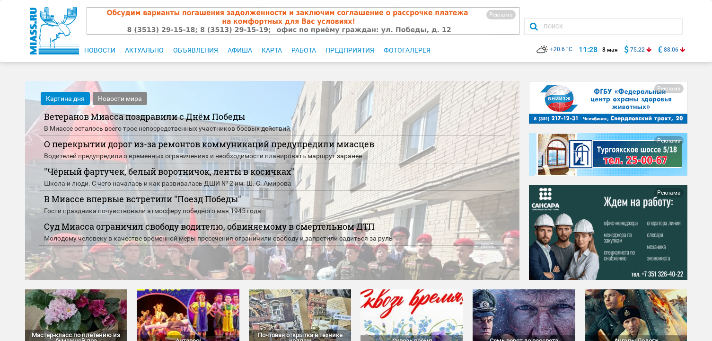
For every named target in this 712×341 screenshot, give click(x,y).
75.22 (637, 49)
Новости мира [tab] (120, 98)
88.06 (671, 49)
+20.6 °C (554, 49)
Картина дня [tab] (65, 98)
